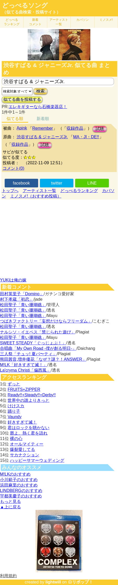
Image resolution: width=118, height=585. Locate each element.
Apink (22, 128)
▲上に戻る (10, 507)
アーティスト (58, 22)
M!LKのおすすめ (15, 474)
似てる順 (15, 118)
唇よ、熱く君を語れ (29, 433)
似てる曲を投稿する (22, 99)
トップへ (10, 190)
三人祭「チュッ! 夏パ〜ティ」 (28, 354)
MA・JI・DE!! (86, 137)
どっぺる (12, 22)
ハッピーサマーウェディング (37, 460)
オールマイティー (26, 444)
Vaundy (14, 417)
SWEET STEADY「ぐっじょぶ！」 (33, 343)
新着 (35, 22)
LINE (92, 183)
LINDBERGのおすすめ (21, 490)
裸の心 (16, 438)
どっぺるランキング (79, 190)
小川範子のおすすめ (19, 479)
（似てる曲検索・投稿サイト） (31, 12)
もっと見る (10, 501)
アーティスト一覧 (39, 190)
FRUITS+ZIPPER (24, 389)
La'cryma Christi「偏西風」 (25, 370)
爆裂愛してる (22, 449)
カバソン (82, 20)
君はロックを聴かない (28, 427)
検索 (40, 91)
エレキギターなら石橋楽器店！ (38, 106)
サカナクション (24, 455)
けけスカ (16, 406)
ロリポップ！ (80, 582)
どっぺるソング (25, 5)
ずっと (14, 384)
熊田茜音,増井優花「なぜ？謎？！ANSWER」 (43, 359)
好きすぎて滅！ (22, 422)
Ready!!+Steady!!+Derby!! (32, 395)
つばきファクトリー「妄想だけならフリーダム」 (46, 321)
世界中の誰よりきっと (28, 400)
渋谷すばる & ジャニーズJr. (42, 137)
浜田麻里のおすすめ (19, 485)
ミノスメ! (106, 20)
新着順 (43, 118)
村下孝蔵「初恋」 (16, 299)
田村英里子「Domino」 (22, 294)
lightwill (53, 582)
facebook (21, 183)
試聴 (100, 129)
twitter (56, 183)
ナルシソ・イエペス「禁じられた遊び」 (37, 332)
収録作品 (75, 128)
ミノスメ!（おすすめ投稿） (35, 196)
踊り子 (14, 411)
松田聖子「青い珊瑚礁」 (23, 305)
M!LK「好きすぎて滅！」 (23, 365)
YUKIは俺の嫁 (13, 280)
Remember (42, 128)
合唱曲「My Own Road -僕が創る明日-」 (38, 348)
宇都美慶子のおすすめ (21, 496)
